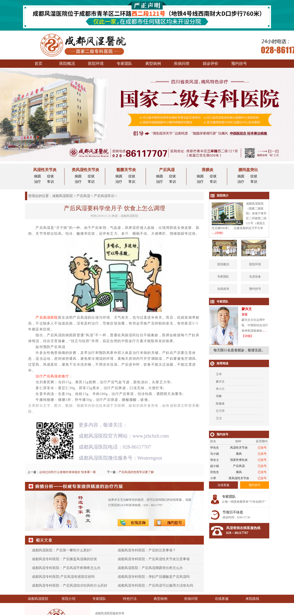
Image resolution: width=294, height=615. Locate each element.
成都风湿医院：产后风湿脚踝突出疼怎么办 (150, 568)
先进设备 (255, 276)
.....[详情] (217, 233)
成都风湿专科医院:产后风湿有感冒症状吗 (63, 577)
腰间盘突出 (248, 170)
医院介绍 (68, 599)
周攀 (219, 396)
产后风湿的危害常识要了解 (136, 472)
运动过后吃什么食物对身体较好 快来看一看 (67, 472)
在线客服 (222, 599)
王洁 (219, 418)
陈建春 (220, 403)
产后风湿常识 (104, 196)
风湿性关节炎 (45, 170)
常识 (50, 182)
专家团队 (124, 63)
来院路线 (252, 599)
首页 (38, 63)
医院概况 (67, 63)
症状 (50, 176)
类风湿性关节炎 (85, 170)
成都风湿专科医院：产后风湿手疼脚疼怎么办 (66, 568)
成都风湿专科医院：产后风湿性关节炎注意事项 (154, 559)
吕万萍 (220, 411)
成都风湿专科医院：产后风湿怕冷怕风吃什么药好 (69, 585)
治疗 (37, 182)
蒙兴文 (220, 381)
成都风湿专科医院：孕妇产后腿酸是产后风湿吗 (154, 577)
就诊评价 (210, 63)
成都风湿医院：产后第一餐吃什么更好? (62, 550)
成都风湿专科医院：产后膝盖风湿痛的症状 (64, 559)
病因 (37, 176)
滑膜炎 (207, 170)
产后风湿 (167, 170)
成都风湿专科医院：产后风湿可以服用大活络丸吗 (155, 585)
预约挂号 (239, 63)
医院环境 (96, 63)
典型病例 (153, 63)
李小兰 (220, 389)
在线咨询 (223, 288)
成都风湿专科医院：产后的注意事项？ (147, 550)
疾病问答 (182, 63)
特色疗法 (130, 599)
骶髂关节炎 (126, 170)
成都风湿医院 (62, 196)
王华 (219, 374)
